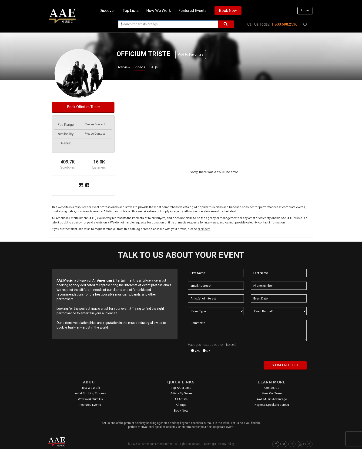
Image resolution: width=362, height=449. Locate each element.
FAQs (162, 67)
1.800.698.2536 (284, 24)
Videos (145, 67)
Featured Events (192, 10)
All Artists (181, 399)
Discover (107, 10)
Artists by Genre (181, 393)
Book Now (228, 10)
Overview (125, 67)
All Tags (181, 404)
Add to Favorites (190, 54)
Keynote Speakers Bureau (272, 404)
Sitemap (209, 444)
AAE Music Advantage (272, 399)
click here (204, 229)
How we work (158, 10)
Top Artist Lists (181, 387)
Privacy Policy (226, 444)
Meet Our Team (272, 393)
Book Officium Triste (83, 107)
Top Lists (131, 10)
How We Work (90, 387)
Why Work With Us (90, 399)
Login (305, 10)
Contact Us (271, 387)
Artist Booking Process (90, 393)
